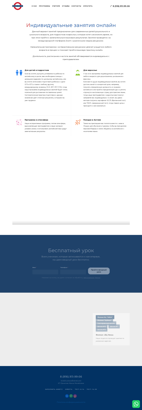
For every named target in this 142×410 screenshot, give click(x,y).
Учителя (56, 6)
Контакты (76, 6)
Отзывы (66, 6)
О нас (34, 6)
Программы (44, 6)
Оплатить (88, 6)
